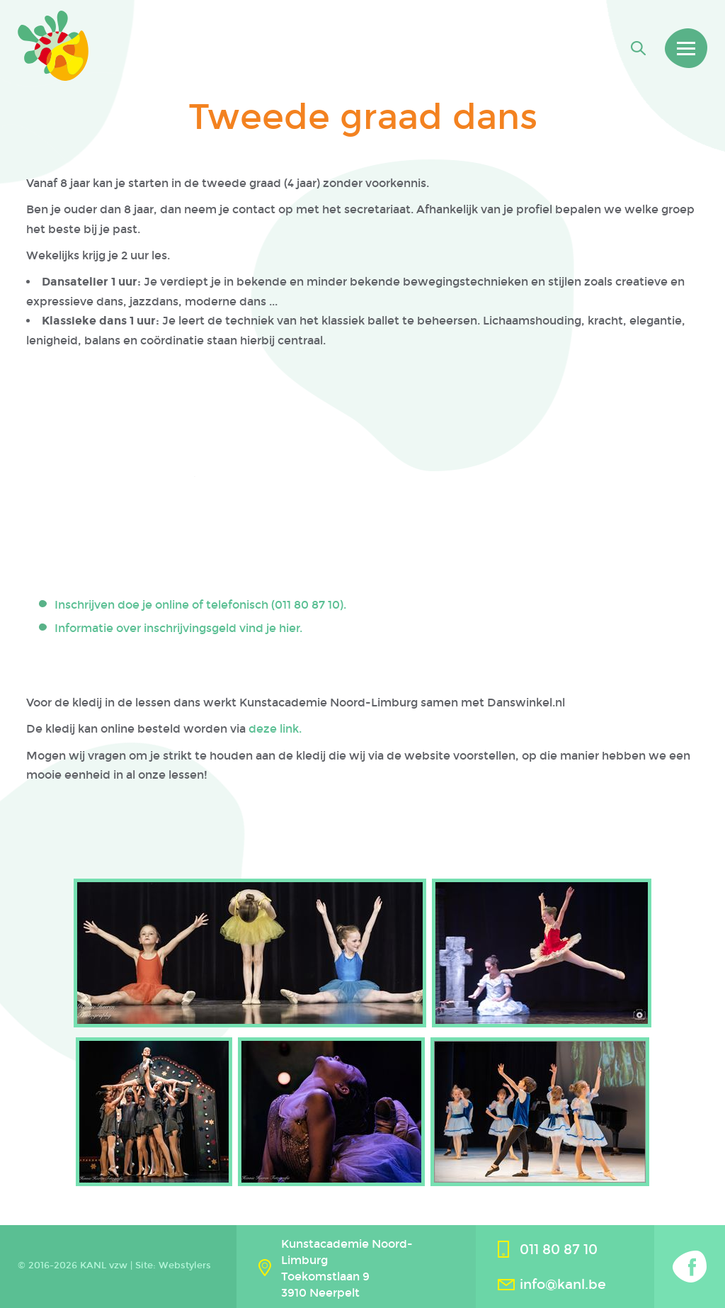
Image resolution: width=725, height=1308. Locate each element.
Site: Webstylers (173, 1265)
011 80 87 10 (559, 1249)
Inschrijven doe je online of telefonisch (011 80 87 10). (200, 604)
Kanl (53, 46)
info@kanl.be (563, 1284)
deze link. (275, 728)
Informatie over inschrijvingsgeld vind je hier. (178, 628)
